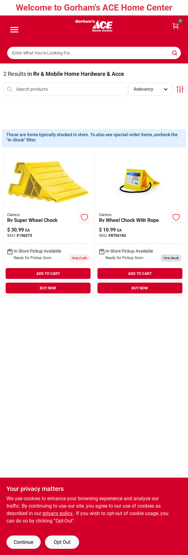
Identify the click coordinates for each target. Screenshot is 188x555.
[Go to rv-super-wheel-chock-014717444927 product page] (48, 224)
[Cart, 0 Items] (175, 25)
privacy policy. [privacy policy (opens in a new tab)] (58, 513)
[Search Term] (94, 53)
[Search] (175, 52)
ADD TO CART (48, 273)
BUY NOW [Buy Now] (48, 288)
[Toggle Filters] (180, 89)
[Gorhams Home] (94, 26)
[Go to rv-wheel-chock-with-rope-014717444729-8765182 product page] (140, 224)
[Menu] (14, 30)
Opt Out (62, 542)
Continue (23, 542)
